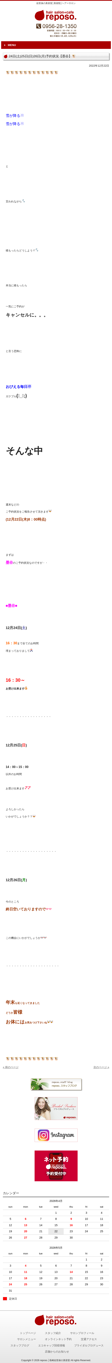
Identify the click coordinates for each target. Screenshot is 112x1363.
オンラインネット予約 (58, 1339)
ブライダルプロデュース (89, 1345)
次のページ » (101, 1067)
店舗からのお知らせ (57, 1351)
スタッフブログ (20, 1345)
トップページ (28, 1333)
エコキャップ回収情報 (51, 1345)
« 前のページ (11, 1067)
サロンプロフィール (82, 1333)
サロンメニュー (26, 1339)
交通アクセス (89, 1339)
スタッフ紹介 (53, 1333)
